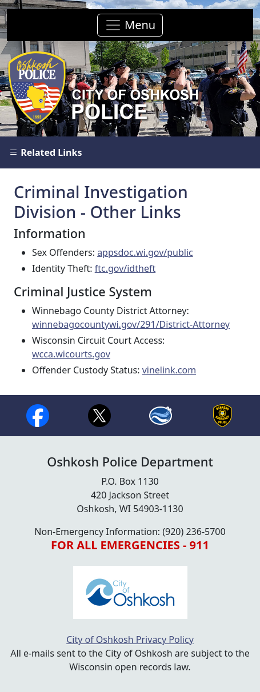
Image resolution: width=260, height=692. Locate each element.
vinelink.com (169, 370)
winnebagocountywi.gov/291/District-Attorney (131, 324)
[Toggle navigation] (130, 25)
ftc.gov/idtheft (125, 268)
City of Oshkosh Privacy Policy (130, 639)
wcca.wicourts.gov (71, 354)
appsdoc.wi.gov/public (145, 252)
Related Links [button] (45, 152)
